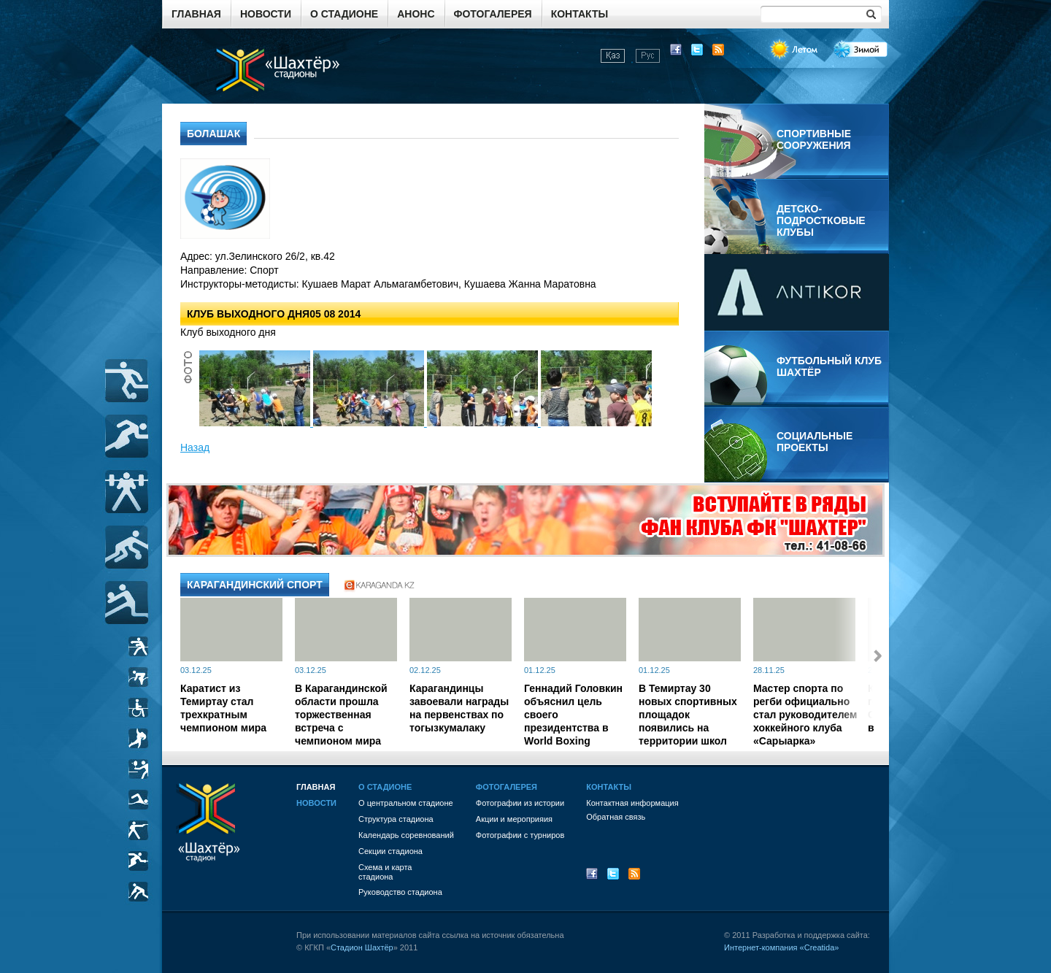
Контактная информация (632, 803)
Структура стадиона (396, 819)
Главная (196, 14)
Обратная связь (615, 816)
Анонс (415, 14)
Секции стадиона (390, 851)
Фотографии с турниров (520, 835)
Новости (265, 14)
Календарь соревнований (406, 835)
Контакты (579, 14)
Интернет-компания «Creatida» (781, 947)
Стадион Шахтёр (362, 947)
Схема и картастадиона (385, 872)
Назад (194, 447)
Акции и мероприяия (514, 819)
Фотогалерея (493, 14)
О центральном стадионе (405, 803)
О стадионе (344, 14)
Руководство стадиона (400, 892)
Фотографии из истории (520, 803)
